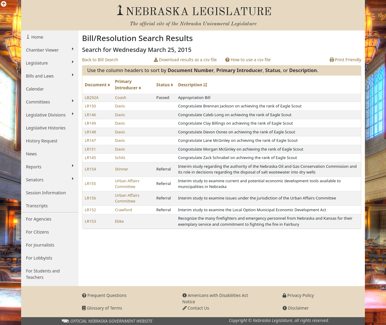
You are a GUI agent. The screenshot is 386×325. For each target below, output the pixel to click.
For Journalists (40, 245)
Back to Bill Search (100, 59)
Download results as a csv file (185, 59)
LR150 (90, 106)
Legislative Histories (45, 128)
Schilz (120, 157)
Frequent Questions (104, 295)
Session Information (46, 193)
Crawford (123, 209)
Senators (50, 180)
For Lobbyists (39, 258)
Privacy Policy (298, 295)
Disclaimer (296, 308)
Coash (120, 97)
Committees (50, 102)
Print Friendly (345, 59)
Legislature (50, 63)
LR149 (90, 123)
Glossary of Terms (102, 308)
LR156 (90, 198)
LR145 (90, 157)
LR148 (90, 132)
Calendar (35, 89)
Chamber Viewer (50, 50)
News (31, 154)
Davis (120, 106)
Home (36, 37)
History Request (41, 141)
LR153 (90, 221)
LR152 (90, 209)
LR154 (90, 169)
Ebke (119, 221)
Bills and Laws (50, 76)
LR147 (90, 140)
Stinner (121, 169)
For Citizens (37, 232)
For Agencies (38, 219)
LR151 (90, 149)
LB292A (92, 97)
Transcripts (37, 206)
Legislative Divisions (50, 115)
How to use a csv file (248, 59)
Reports (50, 167)
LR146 (90, 114)
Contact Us (195, 308)
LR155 (90, 183)
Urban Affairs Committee (127, 184)
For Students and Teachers (43, 274)
